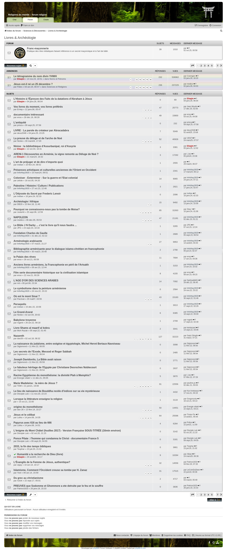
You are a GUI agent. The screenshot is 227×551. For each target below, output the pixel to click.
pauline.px (191, 383)
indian (20, 164)
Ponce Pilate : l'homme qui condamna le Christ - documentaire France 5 (56, 438)
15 (147, 80)
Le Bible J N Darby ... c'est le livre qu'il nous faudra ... (45, 225)
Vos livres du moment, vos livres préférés (38, 106)
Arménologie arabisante (28, 241)
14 (143, 80)
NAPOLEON (21, 217)
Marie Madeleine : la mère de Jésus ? (35, 383)
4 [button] (208, 65)
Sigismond (22, 346)
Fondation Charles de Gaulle (30, 233)
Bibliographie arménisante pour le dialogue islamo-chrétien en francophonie (59, 249)
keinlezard (191, 328)
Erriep (20, 109)
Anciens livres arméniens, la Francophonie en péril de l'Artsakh (51, 264)
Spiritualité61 (192, 280)
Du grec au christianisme (28, 478)
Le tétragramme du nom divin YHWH (35, 76)
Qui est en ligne (12, 507)
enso (19, 117)
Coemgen (191, 76)
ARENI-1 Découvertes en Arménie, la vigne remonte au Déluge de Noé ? (56, 154)
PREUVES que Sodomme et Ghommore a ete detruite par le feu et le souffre (58, 485)
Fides (19, 87)
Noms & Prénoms (58, 79)
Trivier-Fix (191, 414)
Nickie (20, 141)
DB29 (19, 204)
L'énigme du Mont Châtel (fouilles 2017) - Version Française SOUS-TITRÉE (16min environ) (67, 430)
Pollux (189, 422)
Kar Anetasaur (193, 391)
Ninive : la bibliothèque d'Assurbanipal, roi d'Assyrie (45, 146)
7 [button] (217, 65)
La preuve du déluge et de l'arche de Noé (38, 138)
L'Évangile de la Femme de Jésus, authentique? (42, 462)
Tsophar (21, 449)
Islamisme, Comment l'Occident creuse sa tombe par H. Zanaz (50, 470)
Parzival (21, 299)
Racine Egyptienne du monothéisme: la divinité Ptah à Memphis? (52, 375)
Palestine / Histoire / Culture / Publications (39, 185)
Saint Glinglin (192, 335)
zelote (20, 180)
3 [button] (204, 65)
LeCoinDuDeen (193, 470)
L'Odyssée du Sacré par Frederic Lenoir (37, 193)
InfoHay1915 (23, 172)
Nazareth (19, 335)
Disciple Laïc (23, 394)
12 (136, 80)
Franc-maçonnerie (38, 48)
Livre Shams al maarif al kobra (32, 328)
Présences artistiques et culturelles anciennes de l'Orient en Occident (55, 170)
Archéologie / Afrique (26, 201)
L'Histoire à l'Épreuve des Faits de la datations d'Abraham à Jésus (53, 98)
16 (150, 80)
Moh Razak (22, 330)
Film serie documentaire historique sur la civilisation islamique (51, 272)
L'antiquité (20, 122)
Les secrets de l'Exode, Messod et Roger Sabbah (43, 351)
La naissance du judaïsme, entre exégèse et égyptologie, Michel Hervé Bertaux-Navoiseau (67, 343)
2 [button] (201, 65)
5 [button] (211, 65)
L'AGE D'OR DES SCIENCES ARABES (36, 280)
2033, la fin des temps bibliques (32, 446)
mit (18, 283)
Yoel (19, 473)
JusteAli (20, 212)
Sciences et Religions (57, 87)
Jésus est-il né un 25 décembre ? (33, 84)
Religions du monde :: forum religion (27, 14)
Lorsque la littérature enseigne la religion (38, 399)
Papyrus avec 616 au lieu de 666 (33, 422)
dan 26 (20, 409)
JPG (19, 228)
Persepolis (20, 304)
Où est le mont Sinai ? (27, 296)
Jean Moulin (192, 106)
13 (140, 80)
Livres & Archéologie (20, 38)
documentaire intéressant (29, 114)
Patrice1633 (192, 462)
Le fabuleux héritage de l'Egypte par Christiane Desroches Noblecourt (55, 367)
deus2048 (21, 133)
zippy (19, 465)
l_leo (189, 154)
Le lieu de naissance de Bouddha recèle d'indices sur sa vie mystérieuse (57, 391)
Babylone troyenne (25, 320)
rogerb (20, 322)
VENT (189, 138)
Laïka (19, 417)
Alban (189, 454)
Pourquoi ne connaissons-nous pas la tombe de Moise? (47, 209)
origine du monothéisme (28, 407)
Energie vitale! (23, 378)
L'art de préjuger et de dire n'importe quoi (38, 162)
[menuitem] (27, 25)
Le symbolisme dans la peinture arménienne (40, 288)
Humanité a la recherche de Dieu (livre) (40, 454)
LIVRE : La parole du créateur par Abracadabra (41, 130)
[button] (192, 65)
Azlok (19, 480)
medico (190, 84)
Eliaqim (21, 79)
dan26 (20, 338)
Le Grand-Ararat (23, 312)
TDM (19, 386)
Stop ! (189, 209)
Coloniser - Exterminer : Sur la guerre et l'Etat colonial (46, 177)
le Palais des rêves (25, 256)
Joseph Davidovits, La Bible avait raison (37, 359)
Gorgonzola (192, 399)
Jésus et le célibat (24, 414)
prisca (20, 125)
